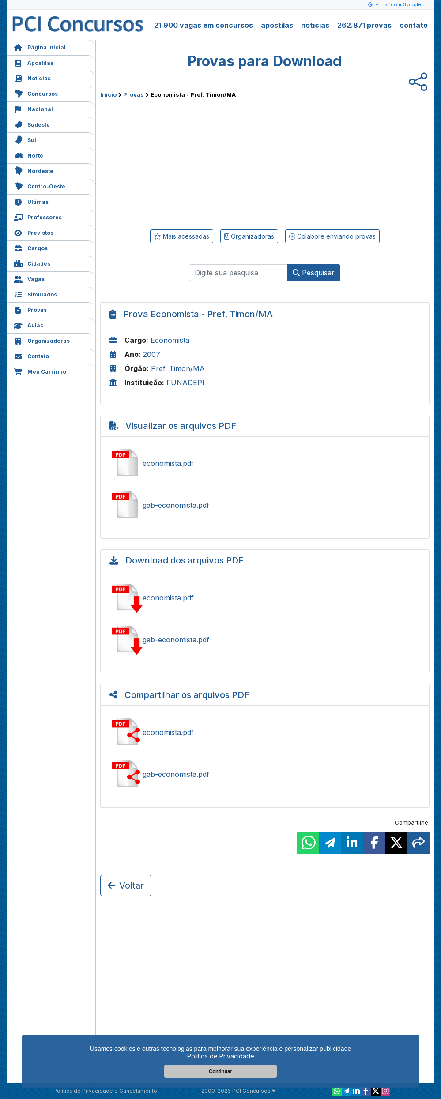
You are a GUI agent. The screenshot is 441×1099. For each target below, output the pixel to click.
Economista (170, 340)
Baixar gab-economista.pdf (264, 639)
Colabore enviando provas (332, 236)
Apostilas (33, 62)
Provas (30, 309)
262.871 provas (364, 25)
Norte (28, 154)
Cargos (31, 247)
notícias (315, 25)
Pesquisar (314, 272)
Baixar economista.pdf (264, 597)
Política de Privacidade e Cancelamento (105, 1091)
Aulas (28, 324)
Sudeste (32, 123)
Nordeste (33, 170)
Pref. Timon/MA (178, 368)
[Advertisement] (193, 162)
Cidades (32, 263)
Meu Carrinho (40, 371)
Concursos (36, 92)
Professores (38, 216)
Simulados (35, 293)
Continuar (220, 1071)
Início (108, 94)
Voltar (126, 885)
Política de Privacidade (220, 1056)
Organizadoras (42, 340)
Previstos (33, 232)
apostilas (277, 25)
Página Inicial (40, 46)
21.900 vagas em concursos (203, 25)
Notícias (32, 77)
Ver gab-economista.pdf (264, 505)
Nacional (33, 108)
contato (414, 25)
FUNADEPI (185, 382)
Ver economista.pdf (264, 463)
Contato (31, 355)
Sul (25, 139)
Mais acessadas (181, 236)
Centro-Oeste (39, 185)
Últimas (31, 201)
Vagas (29, 278)
